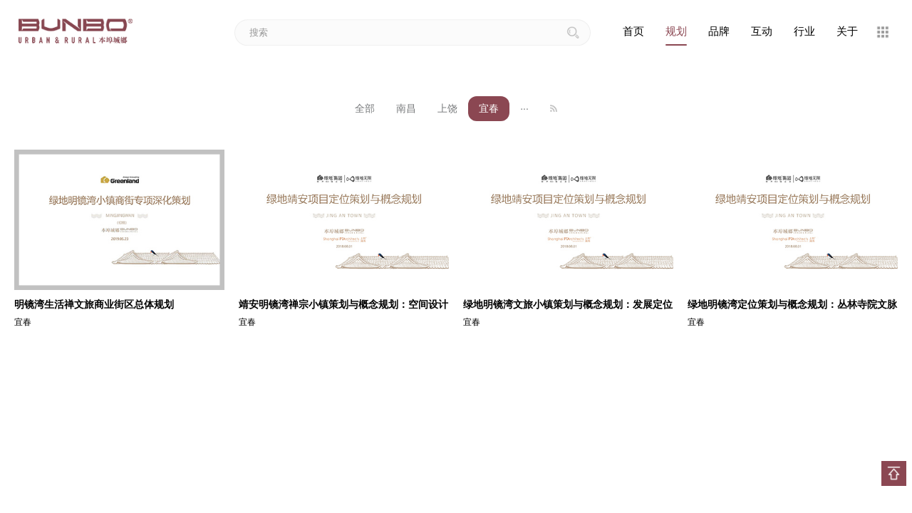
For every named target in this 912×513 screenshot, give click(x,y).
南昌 (406, 108)
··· (524, 108)
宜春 (489, 108)
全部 (365, 108)
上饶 (447, 108)
